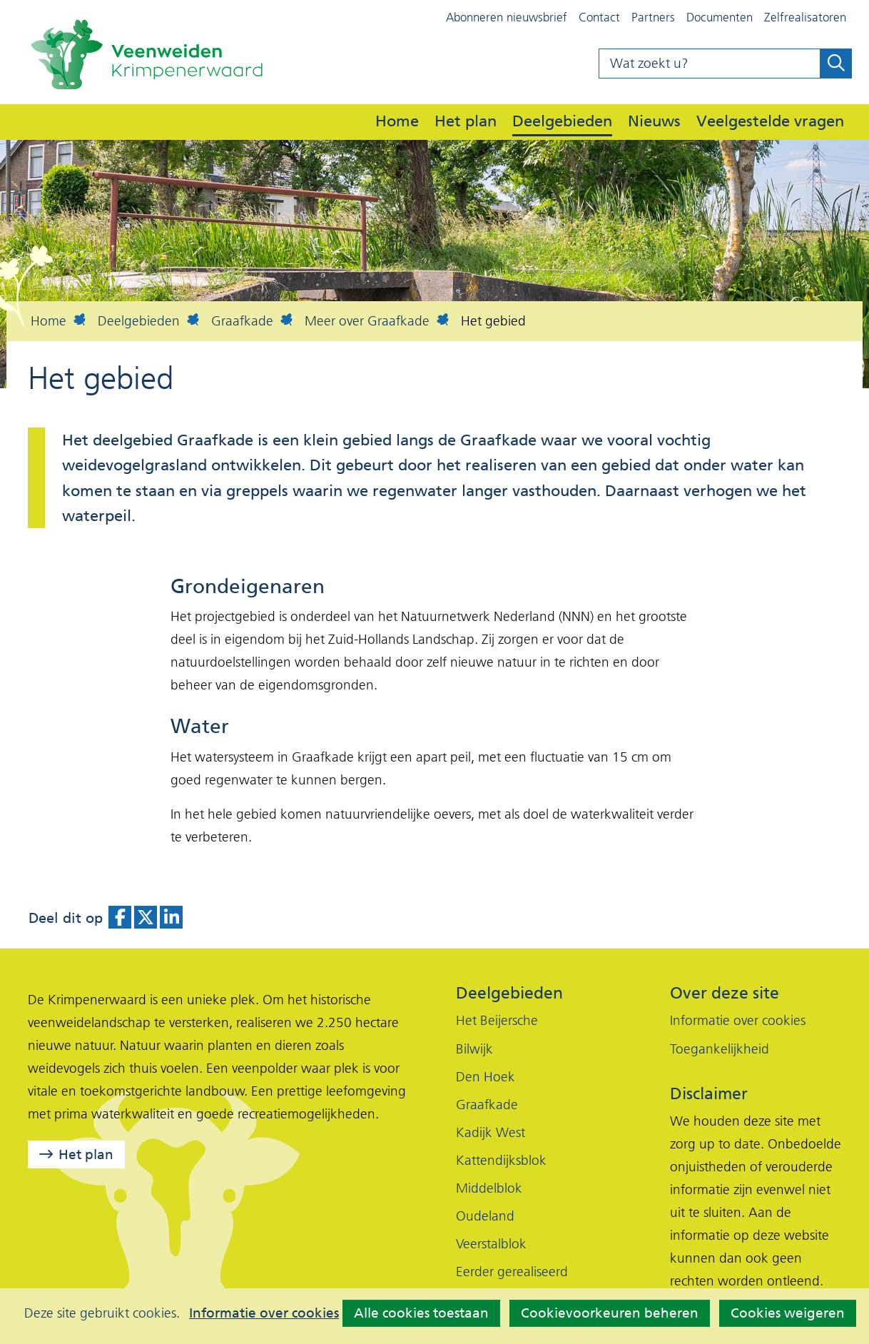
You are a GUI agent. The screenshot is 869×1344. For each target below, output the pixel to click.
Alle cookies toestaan (421, 1313)
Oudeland (485, 1216)
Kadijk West (490, 1132)
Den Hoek (485, 1076)
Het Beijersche (497, 1020)
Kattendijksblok (501, 1160)
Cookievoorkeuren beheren (609, 1313)
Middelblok (489, 1188)
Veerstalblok (491, 1244)
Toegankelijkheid (719, 1049)
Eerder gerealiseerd (512, 1271)
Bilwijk (474, 1049)
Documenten (719, 17)
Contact (599, 17)
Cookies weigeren (788, 1313)
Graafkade (487, 1104)
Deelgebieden (562, 120)
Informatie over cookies (264, 1313)
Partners (653, 17)
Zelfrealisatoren (805, 17)
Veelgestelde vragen (770, 120)
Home (397, 120)
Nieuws (654, 120)
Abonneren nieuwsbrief (506, 17)
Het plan (465, 120)
